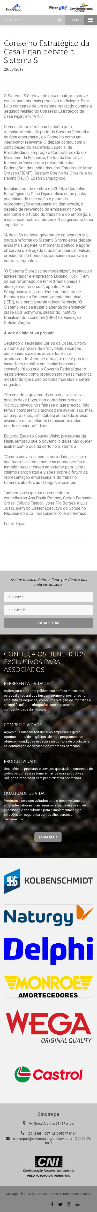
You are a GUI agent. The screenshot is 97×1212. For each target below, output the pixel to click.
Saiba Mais (48, 837)
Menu (84, 20)
